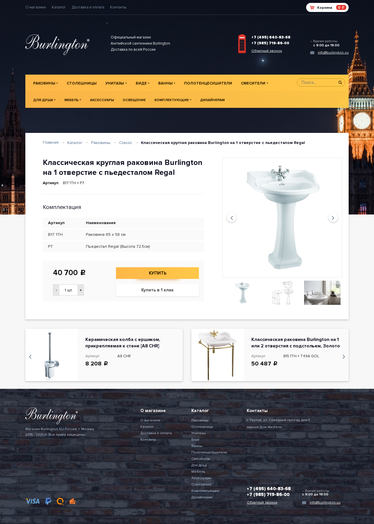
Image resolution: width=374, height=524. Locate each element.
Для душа (43, 100)
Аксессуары (102, 100)
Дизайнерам (212, 100)
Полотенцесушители (208, 83)
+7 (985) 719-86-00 (270, 43)
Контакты (118, 7)
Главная (51, 142)
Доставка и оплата (88, 7)
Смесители (253, 83)
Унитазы (114, 83)
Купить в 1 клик (157, 290)
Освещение (134, 100)
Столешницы (82, 83)
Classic (125, 142)
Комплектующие (171, 100)
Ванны (165, 83)
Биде (141, 83)
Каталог (59, 7)
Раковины (44, 83)
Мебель (71, 100)
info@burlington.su (333, 52)
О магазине (35, 7)
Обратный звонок (266, 51)
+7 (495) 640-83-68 (270, 37)
